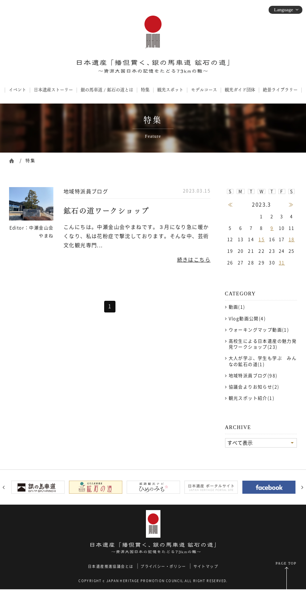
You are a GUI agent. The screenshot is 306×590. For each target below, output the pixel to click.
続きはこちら (194, 259)
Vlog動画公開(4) (247, 318)
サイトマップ (205, 567)
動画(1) (237, 307)
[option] (38, 487)
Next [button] (302, 488)
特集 (145, 90)
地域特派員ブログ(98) (253, 375)
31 (282, 262)
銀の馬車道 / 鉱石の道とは (107, 90)
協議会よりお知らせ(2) (254, 387)
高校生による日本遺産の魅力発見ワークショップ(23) (263, 344)
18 (292, 239)
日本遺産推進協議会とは (110, 567)
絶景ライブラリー (280, 90)
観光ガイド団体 (240, 90)
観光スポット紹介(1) (251, 398)
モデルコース (204, 90)
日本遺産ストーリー (53, 90)
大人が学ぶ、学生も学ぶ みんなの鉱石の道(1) (263, 361)
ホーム (11, 160)
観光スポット (170, 90)
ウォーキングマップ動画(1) (259, 330)
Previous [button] (3, 488)
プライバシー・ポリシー (163, 567)
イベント (17, 90)
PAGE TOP (286, 564)
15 (261, 239)
